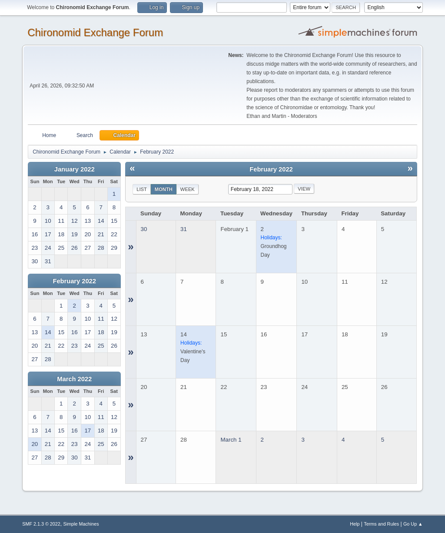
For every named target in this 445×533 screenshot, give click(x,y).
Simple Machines (81, 523)
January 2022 (74, 169)
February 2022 (74, 281)
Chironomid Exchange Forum (95, 32)
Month (164, 189)
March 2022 (74, 378)
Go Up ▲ (413, 523)
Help (354, 523)
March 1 (230, 439)
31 (183, 229)
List (141, 189)
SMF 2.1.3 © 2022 (41, 523)
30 (144, 229)
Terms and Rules (381, 523)
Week (187, 189)
